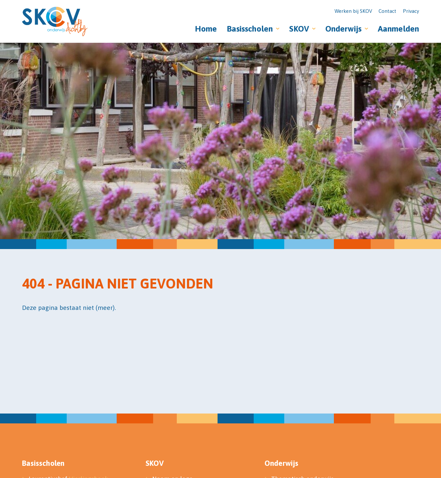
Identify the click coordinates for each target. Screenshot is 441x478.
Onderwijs (343, 28)
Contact (387, 11)
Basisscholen (250, 28)
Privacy (411, 11)
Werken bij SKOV (353, 11)
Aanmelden (398, 28)
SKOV (299, 28)
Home (206, 28)
